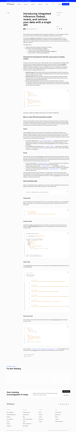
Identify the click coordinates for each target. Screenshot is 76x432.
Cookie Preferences (59, 421)
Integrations (9, 425)
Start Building (66, 391)
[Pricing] (46, 4)
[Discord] (66, 404)
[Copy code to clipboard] (68, 90)
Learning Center (26, 414)
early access (51, 143)
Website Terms (58, 414)
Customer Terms (58, 412)
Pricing (8, 421)
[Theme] (55, 4)
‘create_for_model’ (34, 224)
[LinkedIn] (61, 404)
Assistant (8, 416)
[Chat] (68, 404)
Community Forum (26, 412)
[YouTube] (63, 404)
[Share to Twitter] (57, 29)
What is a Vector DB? (27, 423)
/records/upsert (28, 265)
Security (8, 423)
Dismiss (67, 1)
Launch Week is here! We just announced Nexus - (19, 0)
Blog (24, 416)
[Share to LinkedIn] (59, 29)
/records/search (55, 319)
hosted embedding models (34, 226)
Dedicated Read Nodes (11, 414)
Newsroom (41, 419)
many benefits (40, 156)
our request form (57, 175)
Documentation (10, 419)
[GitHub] (64, 404)
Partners (40, 414)
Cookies (56, 419)
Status (24, 421)
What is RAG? (25, 425)
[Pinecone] (10, 4)
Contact (59, 4)
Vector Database (10, 412)
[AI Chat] (53, 4)
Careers (40, 416)
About (40, 412)
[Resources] (40, 4)
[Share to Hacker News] (61, 29)
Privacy (56, 416)
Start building (65, 4)
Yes (25, 356)
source (27, 143)
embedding (32, 38)
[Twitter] (59, 404)
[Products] (19, 4)
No (29, 356)
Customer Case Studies (27, 419)
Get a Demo (66, 395)
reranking (39, 38)
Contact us (35, 350)
